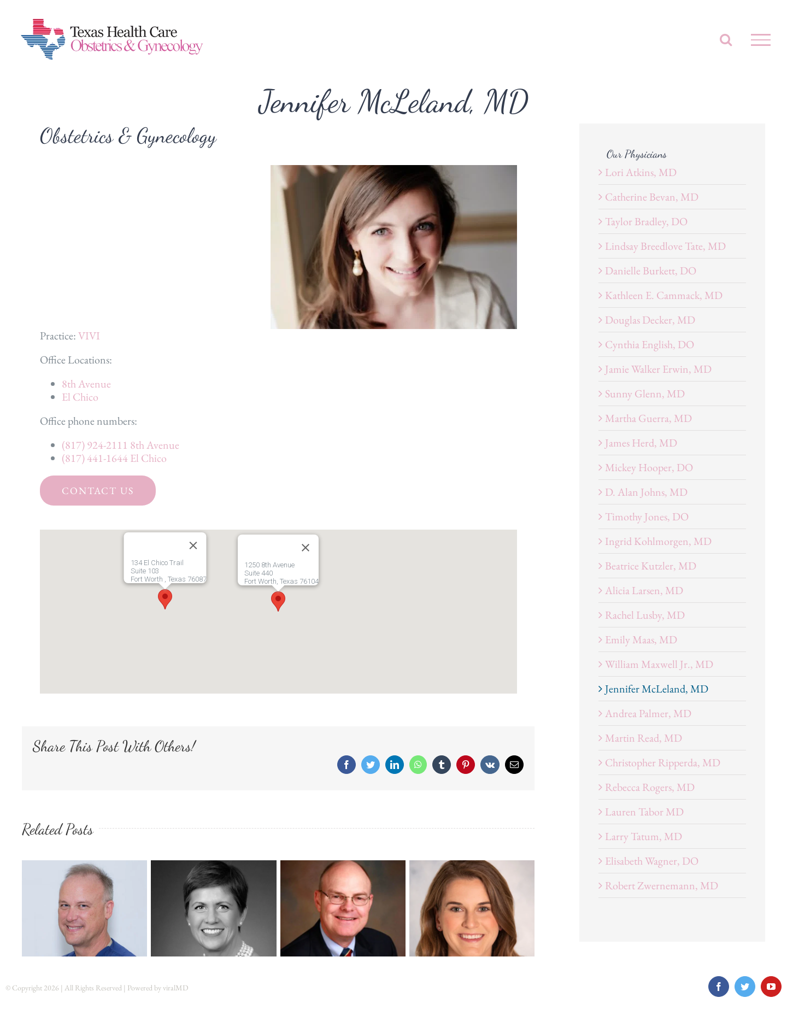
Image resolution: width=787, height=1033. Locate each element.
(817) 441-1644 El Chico (114, 458)
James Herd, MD (641, 443)
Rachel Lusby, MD (645, 615)
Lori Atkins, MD (641, 172)
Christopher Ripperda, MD (662, 762)
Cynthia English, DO (649, 344)
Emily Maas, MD (641, 639)
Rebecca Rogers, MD (650, 787)
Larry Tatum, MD (643, 836)
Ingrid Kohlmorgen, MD (658, 541)
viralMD (176, 988)
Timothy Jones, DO (647, 516)
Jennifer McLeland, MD (656, 689)
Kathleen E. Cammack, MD (664, 295)
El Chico (80, 397)
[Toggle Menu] (761, 40)
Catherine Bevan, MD (651, 197)
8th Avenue (86, 384)
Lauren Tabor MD (644, 812)
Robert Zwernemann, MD (661, 885)
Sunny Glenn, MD (645, 393)
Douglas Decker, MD (650, 320)
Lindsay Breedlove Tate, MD (665, 246)
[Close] (305, 548)
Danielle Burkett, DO (650, 270)
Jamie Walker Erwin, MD (658, 369)
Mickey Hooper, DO (649, 467)
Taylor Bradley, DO (646, 221)
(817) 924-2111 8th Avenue (120, 445)
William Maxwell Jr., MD (659, 664)
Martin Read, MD (643, 738)
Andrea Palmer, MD (648, 713)
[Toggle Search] (726, 39)
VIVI (89, 335)
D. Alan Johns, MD (646, 492)
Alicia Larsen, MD (644, 590)
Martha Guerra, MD (648, 418)
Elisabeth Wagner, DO (651, 861)
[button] (278, 601)
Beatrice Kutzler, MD (650, 566)
